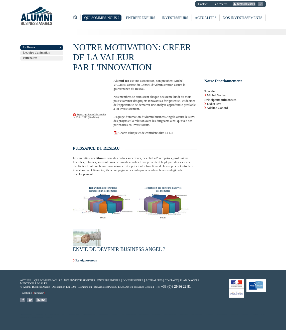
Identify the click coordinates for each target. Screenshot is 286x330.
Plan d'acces (220, 4)
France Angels (74, 315)
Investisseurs (175, 18)
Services (49, 318)
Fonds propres (196, 315)
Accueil (26, 280)
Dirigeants (209, 315)
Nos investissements (242, 18)
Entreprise (234, 315)
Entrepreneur (222, 315)
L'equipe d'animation (36, 52)
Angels (114, 315)
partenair (39, 292)
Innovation (184, 315)
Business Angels (26, 315)
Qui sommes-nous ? (101, 18)
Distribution (54, 315)
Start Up (245, 315)
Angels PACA (41, 315)
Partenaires (30, 58)
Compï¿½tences (170, 315)
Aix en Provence (89, 315)
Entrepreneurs (140, 18)
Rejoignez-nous (86, 260)
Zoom (103, 217)
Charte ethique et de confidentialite (141, 133)
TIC (63, 315)
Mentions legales (33, 283)
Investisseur (156, 315)
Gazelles (255, 315)
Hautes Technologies (128, 315)
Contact (202, 4)
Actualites (205, 18)
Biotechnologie (37, 318)
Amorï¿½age (144, 315)
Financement (103, 315)
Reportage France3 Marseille (91, 114)
